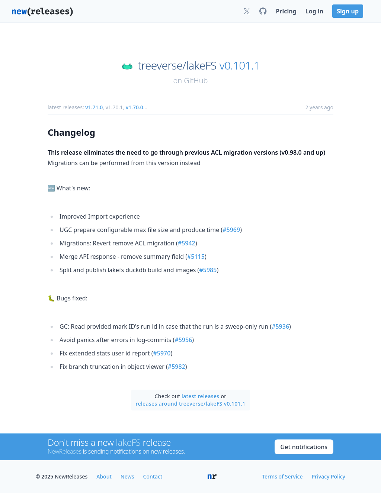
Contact (153, 476)
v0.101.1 (240, 65)
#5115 (196, 256)
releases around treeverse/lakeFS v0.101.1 (191, 403)
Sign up (348, 11)
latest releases (200, 396)
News (127, 476)
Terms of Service (282, 476)
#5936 (280, 326)
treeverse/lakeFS (177, 65)
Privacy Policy (328, 476)
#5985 (208, 270)
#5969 (231, 230)
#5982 (176, 366)
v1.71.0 (94, 107)
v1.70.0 (134, 107)
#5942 (186, 243)
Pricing (286, 11)
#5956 (183, 340)
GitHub (196, 80)
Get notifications (304, 447)
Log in (314, 11)
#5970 (161, 353)
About (104, 476)
